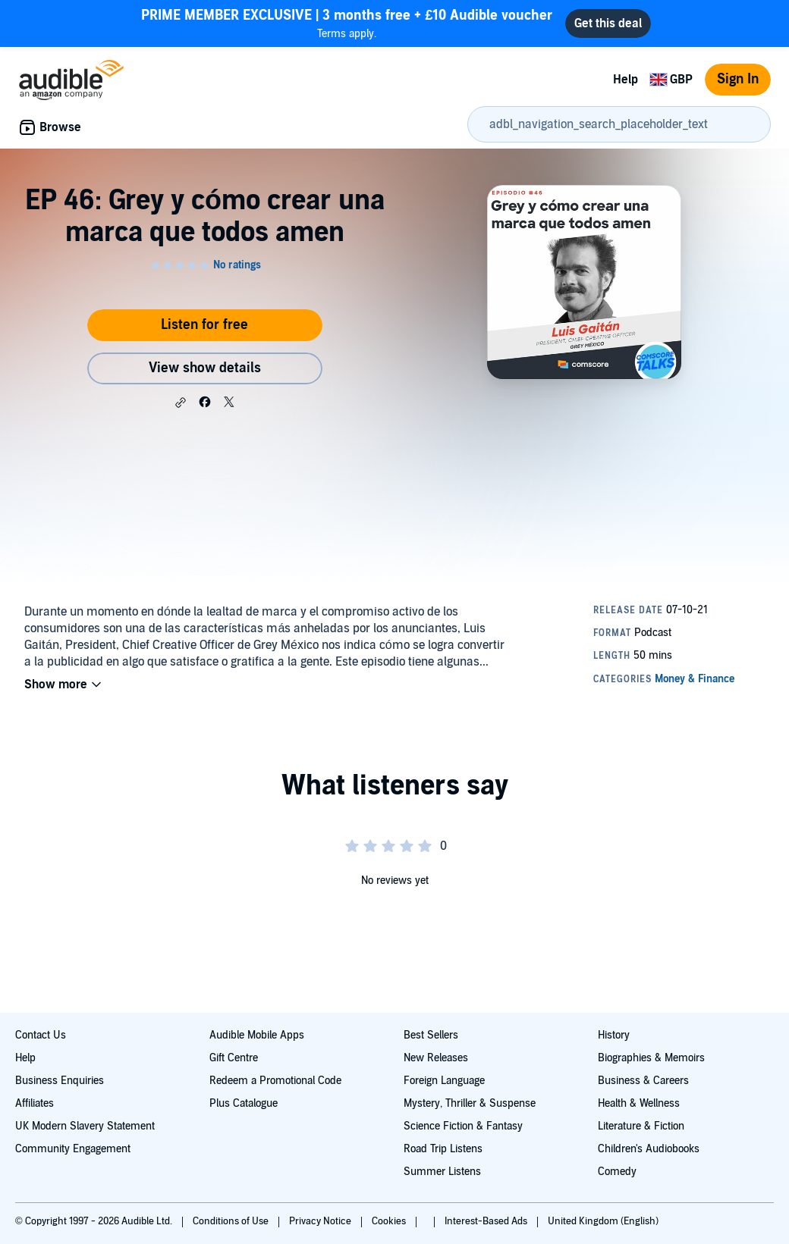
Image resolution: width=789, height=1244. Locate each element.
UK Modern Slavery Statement (85, 1126)
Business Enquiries (59, 1080)
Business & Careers (643, 1080)
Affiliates (34, 1103)
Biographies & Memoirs (651, 1057)
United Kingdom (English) (603, 1221)
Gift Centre (233, 1057)
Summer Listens (442, 1171)
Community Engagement (72, 1148)
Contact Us (40, 1035)
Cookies (390, 1221)
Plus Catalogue (243, 1103)
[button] (180, 402)
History (614, 1035)
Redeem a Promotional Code (275, 1080)
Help (625, 79)
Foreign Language (444, 1080)
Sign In (738, 79)
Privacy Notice (321, 1221)
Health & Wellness (639, 1103)
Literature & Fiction (641, 1126)
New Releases (436, 1057)
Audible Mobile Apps (256, 1035)
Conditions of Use (232, 1221)
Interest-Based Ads (487, 1221)
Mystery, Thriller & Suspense (470, 1103)
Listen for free (204, 325)
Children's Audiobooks (648, 1148)
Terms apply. (346, 23)
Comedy (617, 1171)
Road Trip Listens (443, 1148)
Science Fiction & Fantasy (463, 1126)
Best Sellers (431, 1035)
